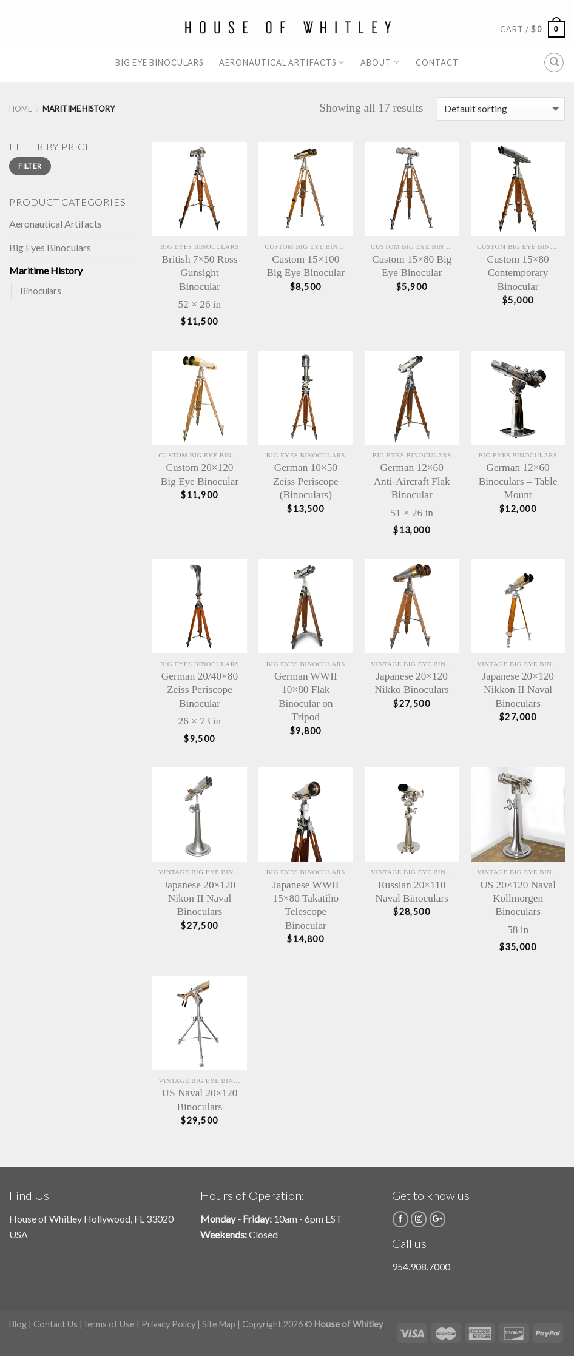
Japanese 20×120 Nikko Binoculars (412, 682)
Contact (437, 62)
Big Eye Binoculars (159, 62)
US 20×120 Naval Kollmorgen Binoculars (518, 898)
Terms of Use (109, 1324)
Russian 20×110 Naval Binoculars (412, 891)
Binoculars (41, 291)
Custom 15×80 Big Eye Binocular (412, 266)
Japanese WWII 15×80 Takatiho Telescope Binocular (305, 905)
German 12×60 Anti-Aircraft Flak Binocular (412, 481)
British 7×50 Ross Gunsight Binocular (200, 273)
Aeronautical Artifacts (282, 62)
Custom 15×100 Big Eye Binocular (306, 266)
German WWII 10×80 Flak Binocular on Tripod (305, 696)
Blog (18, 1324)
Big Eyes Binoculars (50, 247)
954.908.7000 (421, 1266)
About (380, 62)
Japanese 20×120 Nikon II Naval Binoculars (200, 898)
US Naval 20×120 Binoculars (200, 1099)
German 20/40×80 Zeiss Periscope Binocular (199, 689)
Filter (29, 165)
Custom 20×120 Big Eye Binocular (200, 474)
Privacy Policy (168, 1324)
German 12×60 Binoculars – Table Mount (518, 481)
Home (20, 108)
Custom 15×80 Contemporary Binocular (518, 273)
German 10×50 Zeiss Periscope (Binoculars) (306, 481)
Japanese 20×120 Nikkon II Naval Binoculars (518, 689)
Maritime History (46, 270)
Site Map (218, 1324)
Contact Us (55, 1324)
